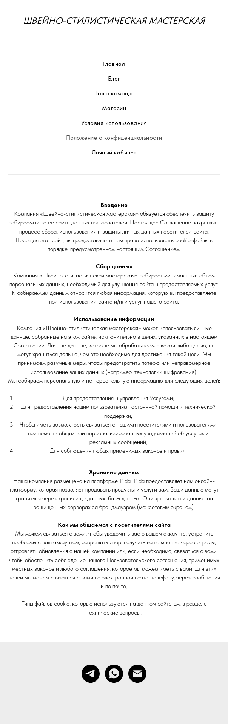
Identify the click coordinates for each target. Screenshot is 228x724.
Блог (114, 78)
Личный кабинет (114, 152)
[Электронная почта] (137, 674)
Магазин (114, 108)
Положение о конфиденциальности (114, 137)
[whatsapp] (114, 674)
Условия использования (114, 122)
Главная (114, 63)
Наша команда (114, 93)
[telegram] (91, 674)
